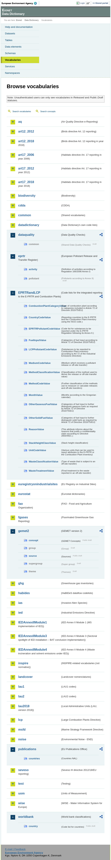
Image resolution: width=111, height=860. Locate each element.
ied (20, 612)
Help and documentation (19, 26)
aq (20, 121)
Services (10, 66)
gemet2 (23, 531)
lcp (20, 719)
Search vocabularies (21, 111)
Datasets (10, 33)
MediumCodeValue (40, 363)
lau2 (21, 696)
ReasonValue (36, 429)
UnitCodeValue (37, 450)
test (21, 783)
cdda (21, 205)
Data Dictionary (32, 20)
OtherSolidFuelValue (41, 417)
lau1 (21, 686)
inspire (23, 663)
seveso (23, 770)
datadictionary (28, 225)
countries (34, 758)
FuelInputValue (37, 340)
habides (24, 593)
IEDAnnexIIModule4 (32, 649)
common (24, 215)
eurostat (24, 494)
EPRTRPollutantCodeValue (44, 328)
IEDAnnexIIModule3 (32, 636)
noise (22, 739)
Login (82, 3)
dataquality (26, 234)
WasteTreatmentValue (41, 470)
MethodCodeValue (39, 383)
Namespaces (12, 73)
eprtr (21, 256)
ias (20, 602)
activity (33, 269)
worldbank (26, 816)
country (33, 826)
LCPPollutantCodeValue (43, 349)
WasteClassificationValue (43, 461)
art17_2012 (26, 168)
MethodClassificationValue (44, 372)
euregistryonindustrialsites (38, 484)
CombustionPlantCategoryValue (45, 305)
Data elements (13, 46)
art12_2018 (26, 141)
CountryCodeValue (40, 317)
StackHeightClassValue (42, 443)
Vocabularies (13, 59)
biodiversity (26, 195)
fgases (23, 517)
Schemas (10, 53)
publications (27, 749)
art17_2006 (26, 154)
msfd (21, 729)
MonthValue (36, 395)
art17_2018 (26, 182)
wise (21, 803)
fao (20, 503)
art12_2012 (26, 131)
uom (21, 793)
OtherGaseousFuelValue (43, 404)
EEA (20, 3)
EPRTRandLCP (29, 292)
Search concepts (47, 111)
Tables (8, 40)
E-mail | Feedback (15, 849)
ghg (21, 583)
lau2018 (24, 706)
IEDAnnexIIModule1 (32, 622)
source (33, 555)
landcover (25, 676)
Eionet (19, 20)
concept (33, 540)
